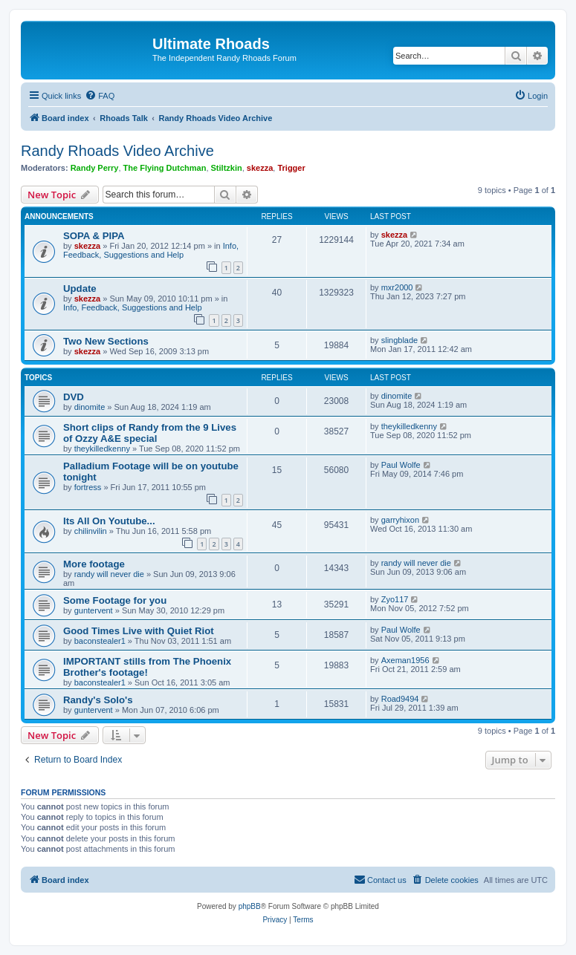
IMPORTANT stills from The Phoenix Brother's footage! (147, 667)
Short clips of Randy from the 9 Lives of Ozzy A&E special (149, 433)
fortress (88, 487)
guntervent (93, 610)
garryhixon (400, 519)
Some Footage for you (114, 600)
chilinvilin (90, 531)
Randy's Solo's (97, 699)
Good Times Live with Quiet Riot (138, 630)
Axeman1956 (405, 660)
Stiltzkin (226, 167)
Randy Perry (95, 167)
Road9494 (400, 698)
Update (80, 288)
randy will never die (109, 574)
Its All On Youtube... (109, 521)
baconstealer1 (100, 640)
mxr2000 (397, 287)
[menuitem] (99, 96)
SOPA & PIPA (94, 235)
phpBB (250, 906)
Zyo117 (395, 599)
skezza (260, 167)
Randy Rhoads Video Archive (117, 151)
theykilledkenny (102, 448)
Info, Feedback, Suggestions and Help (151, 250)
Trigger (291, 167)
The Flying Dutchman (165, 167)
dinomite (90, 406)
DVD (73, 396)
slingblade (399, 340)
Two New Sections (106, 341)
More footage (94, 564)
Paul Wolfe (401, 464)
